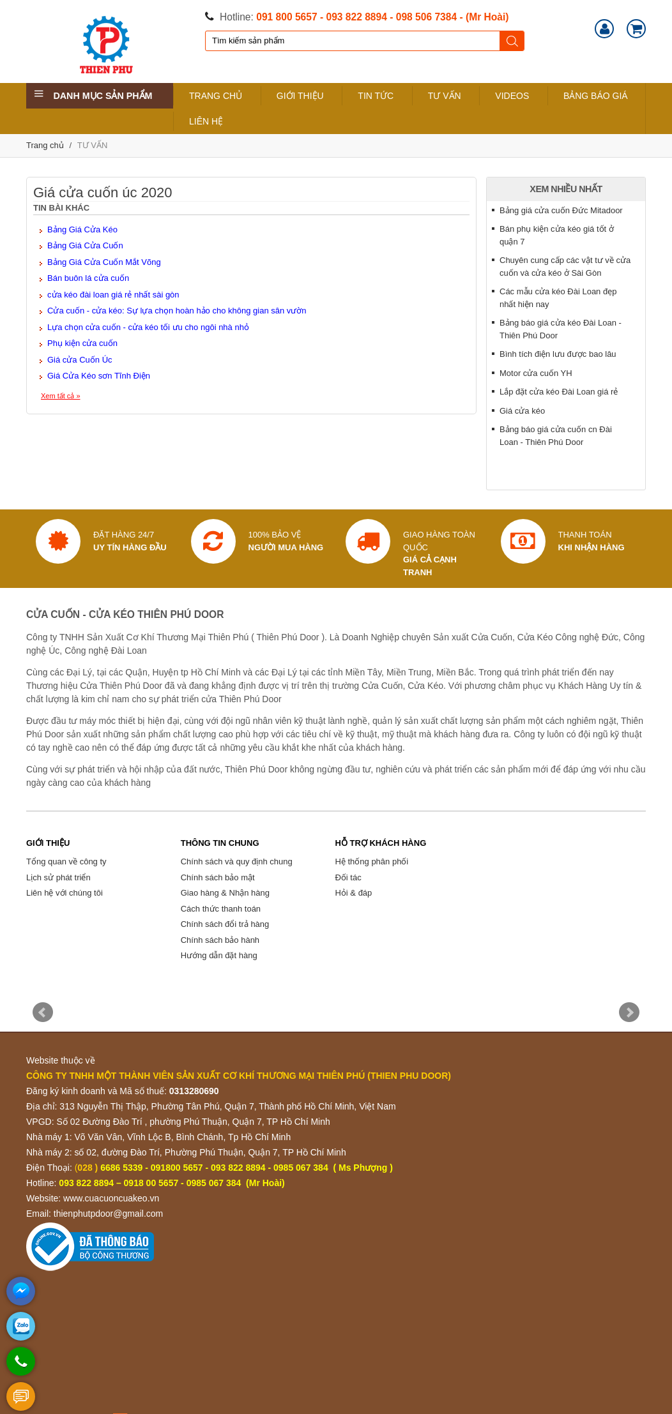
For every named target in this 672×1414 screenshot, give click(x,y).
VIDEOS (512, 96)
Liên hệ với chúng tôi (64, 893)
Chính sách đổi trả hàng (225, 924)
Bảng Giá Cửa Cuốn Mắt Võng (104, 262)
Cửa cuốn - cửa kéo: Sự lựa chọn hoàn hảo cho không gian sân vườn (177, 310)
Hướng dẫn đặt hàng (219, 955)
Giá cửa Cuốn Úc (79, 360)
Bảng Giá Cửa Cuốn (85, 245)
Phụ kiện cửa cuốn (82, 343)
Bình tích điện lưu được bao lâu (558, 354)
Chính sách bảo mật (218, 877)
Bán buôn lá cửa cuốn (88, 278)
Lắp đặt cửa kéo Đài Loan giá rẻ (559, 391)
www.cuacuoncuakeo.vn (111, 1198)
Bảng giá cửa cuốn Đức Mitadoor (561, 210)
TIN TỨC (375, 96)
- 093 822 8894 (353, 16)
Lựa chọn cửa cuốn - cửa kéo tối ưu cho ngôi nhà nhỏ (148, 327)
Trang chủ (45, 145)
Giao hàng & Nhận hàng (225, 893)
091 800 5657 (286, 16)
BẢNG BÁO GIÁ (595, 96)
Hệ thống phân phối (371, 861)
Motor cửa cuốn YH (536, 373)
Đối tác (348, 877)
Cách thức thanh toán (221, 909)
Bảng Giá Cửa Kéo (82, 229)
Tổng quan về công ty (66, 861)
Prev (43, 1012)
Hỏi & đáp (353, 893)
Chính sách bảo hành (220, 940)
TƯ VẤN (444, 96)
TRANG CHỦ (215, 96)
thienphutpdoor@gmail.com (108, 1213)
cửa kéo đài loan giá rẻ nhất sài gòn (113, 294)
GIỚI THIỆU (300, 96)
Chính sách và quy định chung (237, 861)
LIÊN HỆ (206, 121)
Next (629, 1012)
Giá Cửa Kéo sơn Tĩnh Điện (98, 375)
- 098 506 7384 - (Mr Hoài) (449, 16)
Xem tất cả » (60, 396)
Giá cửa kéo (522, 411)
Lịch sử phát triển (58, 877)
